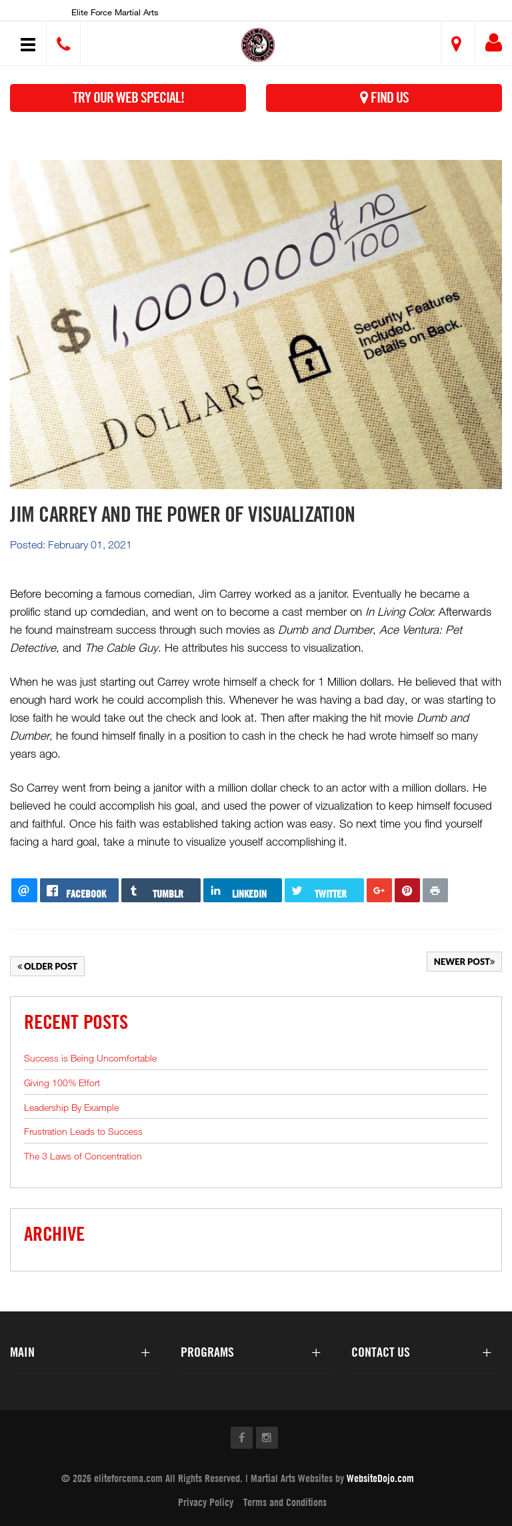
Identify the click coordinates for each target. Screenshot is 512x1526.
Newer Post (464, 961)
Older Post (47, 966)
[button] (258, 45)
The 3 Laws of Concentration (83, 1155)
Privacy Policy (205, 1502)
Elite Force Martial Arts (115, 12)
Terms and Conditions (285, 1502)
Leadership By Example (71, 1107)
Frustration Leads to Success (83, 1131)
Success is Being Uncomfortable (90, 1058)
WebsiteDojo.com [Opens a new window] (380, 1478)
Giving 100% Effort (62, 1082)
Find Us (384, 98)
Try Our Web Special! (128, 98)
